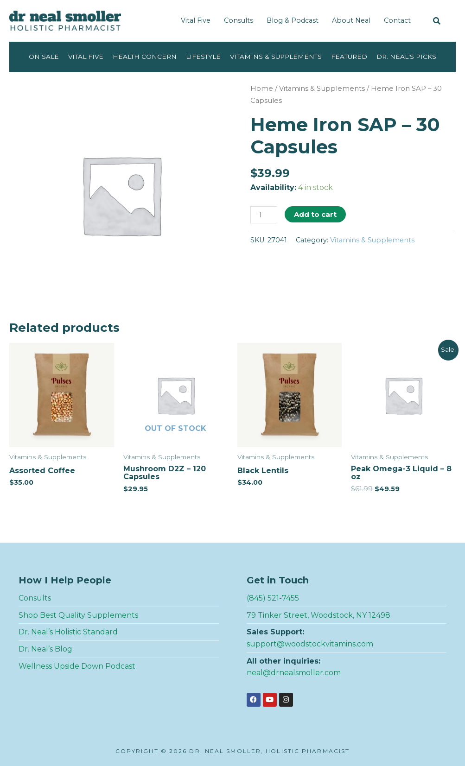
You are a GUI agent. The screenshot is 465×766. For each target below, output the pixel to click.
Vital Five (195, 20)
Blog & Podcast (292, 20)
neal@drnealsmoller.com (294, 672)
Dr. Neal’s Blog (45, 649)
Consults (238, 20)
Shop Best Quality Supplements (78, 615)
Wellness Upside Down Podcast (77, 666)
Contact (397, 20)
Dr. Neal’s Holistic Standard (68, 631)
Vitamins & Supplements (276, 56)
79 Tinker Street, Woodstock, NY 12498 (318, 615)
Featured (349, 56)
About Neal (351, 20)
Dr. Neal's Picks (406, 56)
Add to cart (315, 214)
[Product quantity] (263, 214)
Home (261, 88)
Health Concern (145, 56)
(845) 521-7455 (273, 598)
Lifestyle (203, 56)
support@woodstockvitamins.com (310, 643)
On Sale (44, 56)
